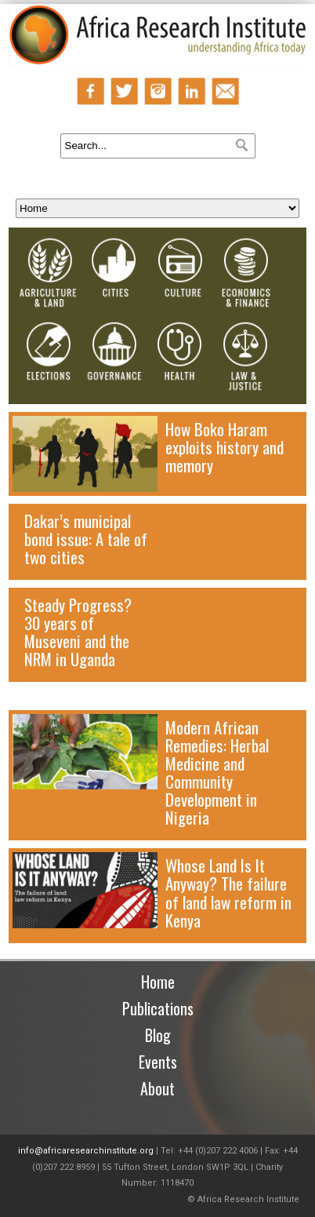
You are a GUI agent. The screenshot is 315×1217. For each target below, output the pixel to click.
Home (158, 981)
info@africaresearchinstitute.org (86, 1151)
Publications (158, 1008)
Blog (158, 1035)
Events (158, 1061)
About (157, 1088)
